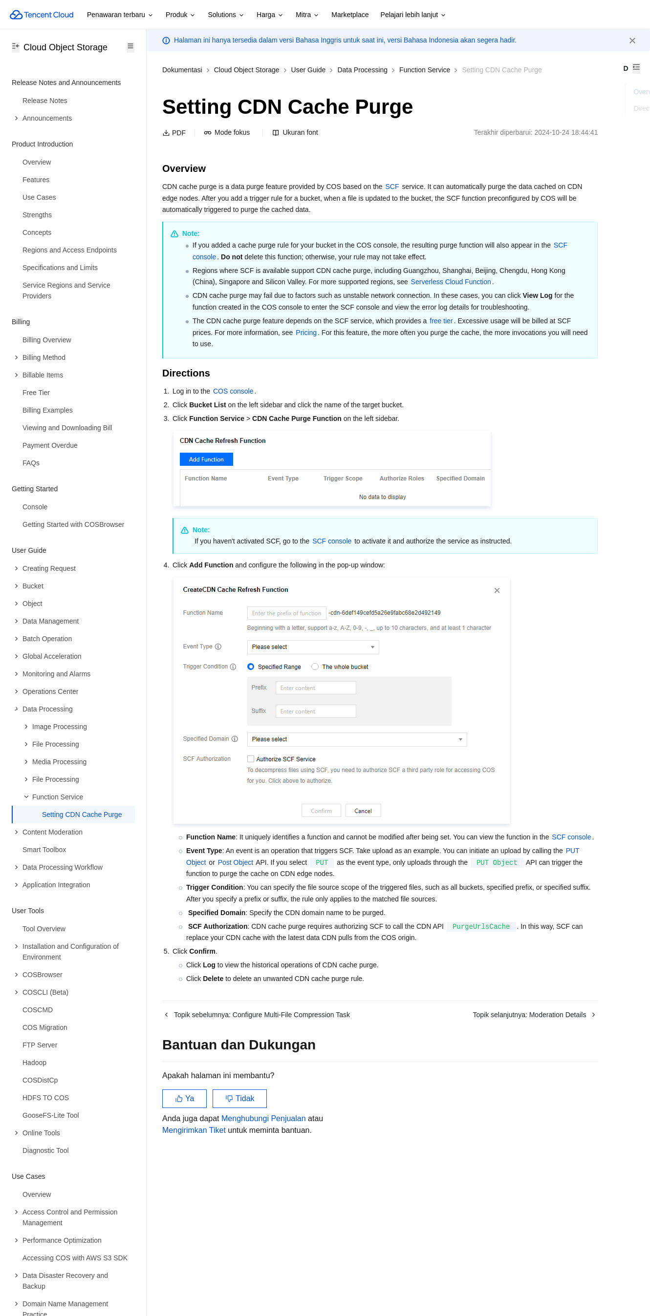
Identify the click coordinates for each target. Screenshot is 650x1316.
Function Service (424, 70)
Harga (270, 15)
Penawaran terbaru (120, 15)
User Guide (308, 70)
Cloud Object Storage (247, 70)
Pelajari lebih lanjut (414, 15)
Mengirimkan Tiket (194, 1257)
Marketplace (349, 15)
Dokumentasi (182, 70)
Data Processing (362, 70)
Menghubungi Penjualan (263, 1245)
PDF (174, 145)
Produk (181, 15)
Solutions (226, 15)
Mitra (308, 15)
